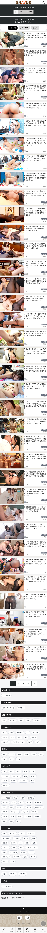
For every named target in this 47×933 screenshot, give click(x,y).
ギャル (33, 737)
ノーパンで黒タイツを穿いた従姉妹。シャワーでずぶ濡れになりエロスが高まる (35, 596)
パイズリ (17, 857)
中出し (22, 833)
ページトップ (23, 911)
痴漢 (4, 807)
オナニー (31, 833)
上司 (4, 759)
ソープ (34, 812)
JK (27, 733)
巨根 (21, 720)
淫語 (25, 857)
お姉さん (5, 742)
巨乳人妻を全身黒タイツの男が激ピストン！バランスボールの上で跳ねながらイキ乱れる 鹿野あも (35, 352)
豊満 (32, 781)
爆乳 (18, 771)
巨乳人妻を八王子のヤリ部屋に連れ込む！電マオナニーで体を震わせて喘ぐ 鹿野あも (35, 386)
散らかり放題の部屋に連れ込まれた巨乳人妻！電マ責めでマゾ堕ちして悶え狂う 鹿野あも (35, 333)
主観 (12, 861)
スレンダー (16, 776)
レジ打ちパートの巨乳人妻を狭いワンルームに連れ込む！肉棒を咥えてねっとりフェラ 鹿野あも (35, 404)
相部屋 (5, 816)
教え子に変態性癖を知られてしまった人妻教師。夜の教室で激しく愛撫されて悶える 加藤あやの (35, 475)
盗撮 (11, 807)
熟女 (11, 733)
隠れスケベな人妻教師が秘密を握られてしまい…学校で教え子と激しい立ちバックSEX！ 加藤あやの (35, 457)
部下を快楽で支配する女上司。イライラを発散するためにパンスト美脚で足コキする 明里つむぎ (35, 668)
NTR (22, 798)
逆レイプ (19, 807)
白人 (38, 742)
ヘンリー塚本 (7, 886)
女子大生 (35, 733)
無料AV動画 (26, 923)
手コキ (13, 843)
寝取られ (31, 798)
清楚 (12, 737)
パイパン (5, 776)
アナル (26, 838)
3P (20, 843)
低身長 (5, 781)
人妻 (4, 754)
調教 (14, 847)
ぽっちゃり (23, 781)
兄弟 (18, 759)
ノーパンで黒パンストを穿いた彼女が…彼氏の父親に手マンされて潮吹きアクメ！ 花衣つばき (35, 544)
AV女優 (12, 930)
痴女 (4, 833)
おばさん (19, 733)
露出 (12, 816)
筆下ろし (12, 833)
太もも (33, 776)
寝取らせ (5, 802)
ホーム (4, 930)
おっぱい (5, 785)
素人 (4, 733)
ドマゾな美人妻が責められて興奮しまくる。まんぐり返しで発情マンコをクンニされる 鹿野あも (35, 89)
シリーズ (35, 930)
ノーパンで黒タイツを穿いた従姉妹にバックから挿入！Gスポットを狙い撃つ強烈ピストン (35, 579)
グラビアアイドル (18, 742)
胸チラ (37, 816)
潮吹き (5, 843)
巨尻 (32, 771)
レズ (4, 821)
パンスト (22, 874)
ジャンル (19, 930)
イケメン (12, 720)
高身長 (13, 781)
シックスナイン (32, 847)
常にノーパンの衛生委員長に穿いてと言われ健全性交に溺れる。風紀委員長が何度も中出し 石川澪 (35, 492)
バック (32, 852)
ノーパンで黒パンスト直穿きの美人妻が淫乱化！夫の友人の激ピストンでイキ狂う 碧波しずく (35, 193)
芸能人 (30, 742)
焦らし (5, 861)
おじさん (36, 720)
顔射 (34, 843)
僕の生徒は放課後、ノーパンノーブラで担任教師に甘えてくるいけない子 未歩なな (35, 509)
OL (26, 737)
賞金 (21, 802)
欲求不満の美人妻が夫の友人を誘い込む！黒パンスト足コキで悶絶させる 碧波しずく (35, 246)
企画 (14, 802)
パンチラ (28, 816)
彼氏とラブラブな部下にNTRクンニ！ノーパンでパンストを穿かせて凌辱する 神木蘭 (35, 614)
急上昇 (27, 930)
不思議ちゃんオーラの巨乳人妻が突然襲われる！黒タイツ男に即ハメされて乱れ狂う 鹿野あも (35, 368)
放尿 (21, 847)
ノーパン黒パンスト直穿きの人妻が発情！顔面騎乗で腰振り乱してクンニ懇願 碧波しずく (35, 298)
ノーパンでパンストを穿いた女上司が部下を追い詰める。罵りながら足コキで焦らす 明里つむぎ (35, 650)
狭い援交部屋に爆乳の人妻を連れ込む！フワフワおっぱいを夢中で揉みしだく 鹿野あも (35, 421)
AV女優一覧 (6, 695)
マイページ (43, 930)
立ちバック (6, 857)
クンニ (33, 857)
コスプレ (12, 874)
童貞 (28, 720)
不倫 (15, 798)
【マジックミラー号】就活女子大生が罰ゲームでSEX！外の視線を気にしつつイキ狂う (35, 158)
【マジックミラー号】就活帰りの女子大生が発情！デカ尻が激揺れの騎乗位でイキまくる (35, 105)
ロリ (19, 737)
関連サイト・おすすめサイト (12, 897)
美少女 (5, 737)
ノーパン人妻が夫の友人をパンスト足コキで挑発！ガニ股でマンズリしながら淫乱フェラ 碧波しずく (35, 264)
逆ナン (29, 807)
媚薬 (33, 838)
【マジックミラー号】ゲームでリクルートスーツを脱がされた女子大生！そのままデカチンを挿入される (35, 141)
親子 (26, 754)
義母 (41, 754)
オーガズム (13, 852)
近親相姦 (38, 802)
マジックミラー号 (8, 708)
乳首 (25, 771)
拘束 (18, 821)
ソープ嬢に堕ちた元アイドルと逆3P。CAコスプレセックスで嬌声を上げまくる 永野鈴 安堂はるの (35, 71)
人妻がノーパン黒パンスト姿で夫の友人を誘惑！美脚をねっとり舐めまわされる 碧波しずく (35, 281)
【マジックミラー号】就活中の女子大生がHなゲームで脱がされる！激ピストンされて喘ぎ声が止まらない (35, 176)
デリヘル (25, 812)
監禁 (11, 821)
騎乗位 (23, 852)
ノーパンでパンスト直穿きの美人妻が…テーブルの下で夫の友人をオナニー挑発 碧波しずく (35, 316)
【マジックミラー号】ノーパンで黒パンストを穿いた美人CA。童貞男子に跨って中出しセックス (35, 562)
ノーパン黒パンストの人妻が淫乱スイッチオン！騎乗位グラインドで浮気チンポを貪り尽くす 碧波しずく (35, 212)
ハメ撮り (17, 838)
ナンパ (29, 802)
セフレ (12, 754)
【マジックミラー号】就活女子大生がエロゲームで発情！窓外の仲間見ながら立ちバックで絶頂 (35, 124)
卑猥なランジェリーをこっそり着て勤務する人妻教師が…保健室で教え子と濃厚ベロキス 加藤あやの (35, 439)
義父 (33, 754)
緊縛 (4, 852)
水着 (4, 874)
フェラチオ (6, 838)
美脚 (25, 776)
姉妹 (19, 754)
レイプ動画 (6, 798)
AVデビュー (39, 807)
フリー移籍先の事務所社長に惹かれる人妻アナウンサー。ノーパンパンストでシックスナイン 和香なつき (35, 632)
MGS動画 (21, 708)
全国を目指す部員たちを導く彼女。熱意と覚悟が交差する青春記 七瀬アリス (35, 53)
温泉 (19, 816)
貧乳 (11, 771)
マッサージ (14, 812)
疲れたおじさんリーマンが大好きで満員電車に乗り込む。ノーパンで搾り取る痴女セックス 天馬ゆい (35, 36)
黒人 (4, 720)
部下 (11, 759)
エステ (5, 812)
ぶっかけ (5, 847)
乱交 (27, 843)
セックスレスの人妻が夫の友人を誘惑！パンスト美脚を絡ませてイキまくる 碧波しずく (35, 228)
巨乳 (4, 771)
